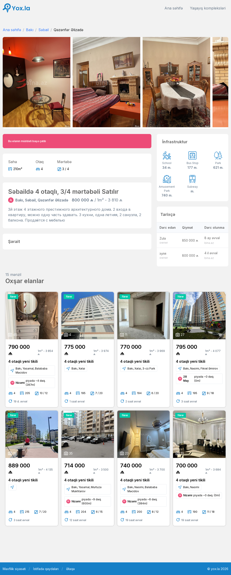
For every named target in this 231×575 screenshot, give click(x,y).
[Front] (16, 8)
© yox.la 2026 (217, 569)
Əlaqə (70, 569)
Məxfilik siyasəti (14, 569)
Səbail (43, 30)
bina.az (209, 243)
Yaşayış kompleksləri (208, 8)
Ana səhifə (173, 8)
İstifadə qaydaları (46, 569)
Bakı (29, 30)
